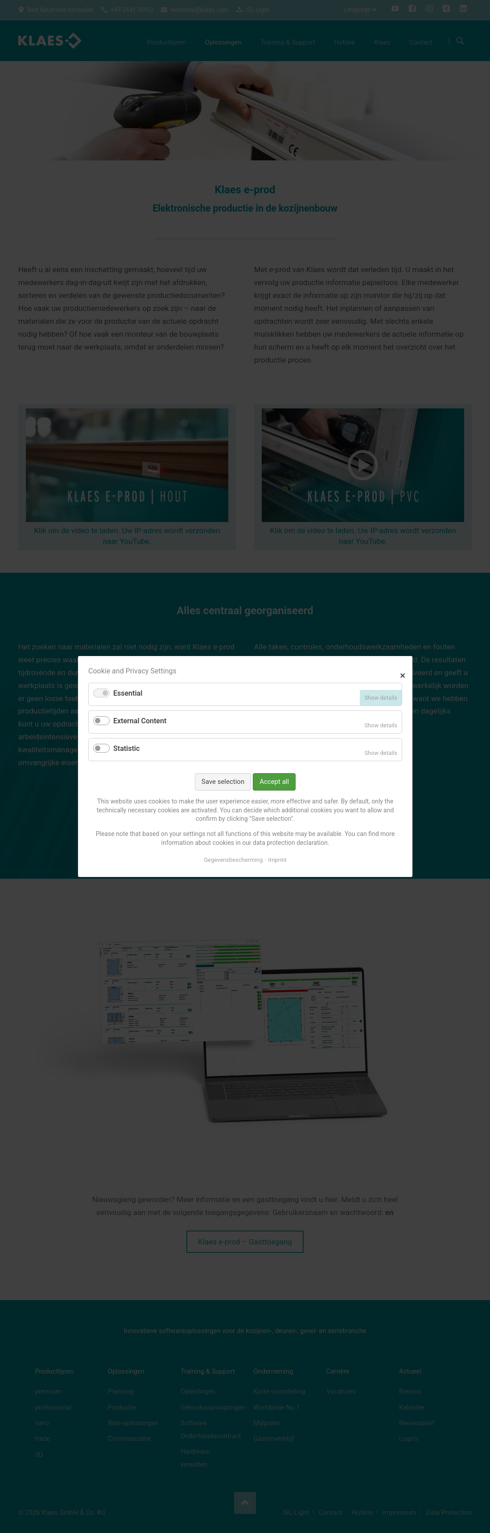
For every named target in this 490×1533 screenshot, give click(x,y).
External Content (139, 721)
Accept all (274, 782)
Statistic (126, 748)
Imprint (277, 859)
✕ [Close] (402, 674)
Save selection (222, 782)
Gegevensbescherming (233, 859)
